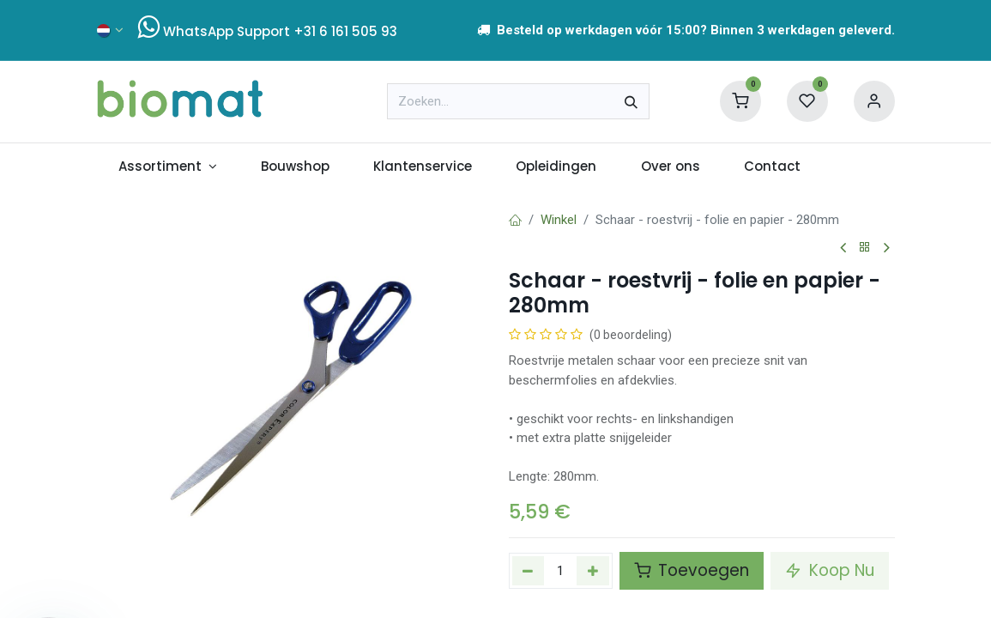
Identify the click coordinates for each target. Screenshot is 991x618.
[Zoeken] (631, 101)
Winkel (559, 219)
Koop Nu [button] (829, 570)
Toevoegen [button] (691, 570)
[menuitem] (168, 167)
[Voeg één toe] (593, 570)
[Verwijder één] (528, 570)
